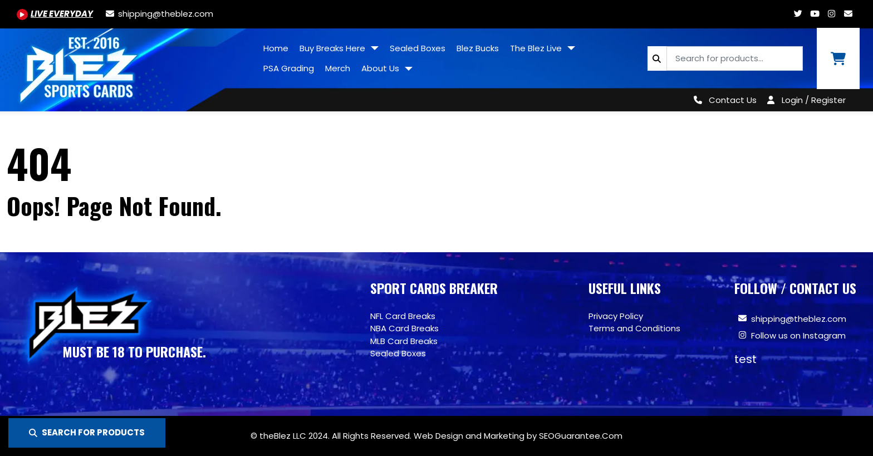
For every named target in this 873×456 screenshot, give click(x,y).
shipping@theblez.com (798, 319)
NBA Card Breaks (404, 328)
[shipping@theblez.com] (158, 13)
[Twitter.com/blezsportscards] (797, 13)
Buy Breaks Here (333, 48)
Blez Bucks (478, 48)
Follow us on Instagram (798, 335)
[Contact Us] (723, 100)
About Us (381, 68)
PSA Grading (288, 68)
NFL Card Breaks (402, 316)
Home (275, 48)
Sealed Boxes (417, 48)
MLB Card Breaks (404, 341)
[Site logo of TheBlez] (129, 65)
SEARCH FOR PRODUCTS (87, 432)
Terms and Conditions (634, 328)
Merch (337, 68)
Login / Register (814, 100)
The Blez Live (537, 48)
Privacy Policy (615, 316)
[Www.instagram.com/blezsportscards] (831, 13)
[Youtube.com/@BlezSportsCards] (55, 13)
